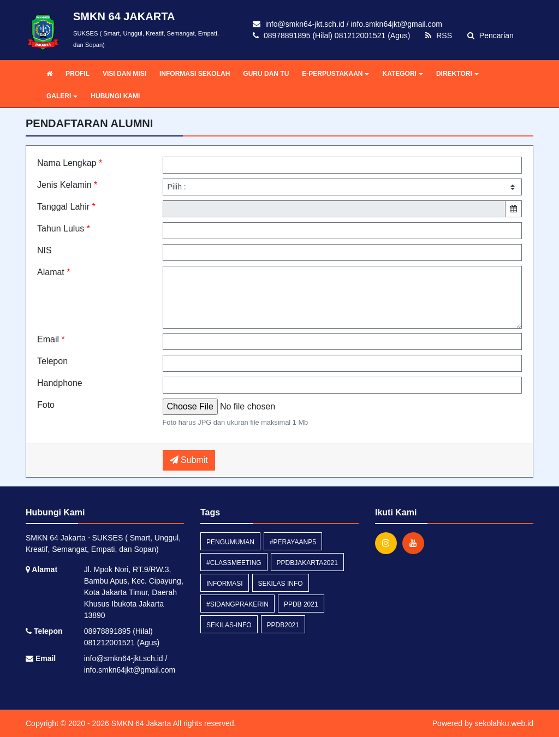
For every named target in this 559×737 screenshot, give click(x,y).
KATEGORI (402, 74)
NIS (44, 250)
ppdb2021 (283, 625)
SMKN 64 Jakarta (140, 723)
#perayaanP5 (293, 542)
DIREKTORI (457, 74)
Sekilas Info (280, 583)
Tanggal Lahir (66, 206)
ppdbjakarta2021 (307, 563)
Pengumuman (230, 542)
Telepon (52, 361)
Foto (46, 404)
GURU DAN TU (266, 74)
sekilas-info (229, 625)
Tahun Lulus (63, 228)
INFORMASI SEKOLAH (194, 74)
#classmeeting (233, 563)
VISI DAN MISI (124, 74)
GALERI (62, 96)
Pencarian (490, 35)
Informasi (224, 583)
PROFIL (78, 74)
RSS (438, 35)
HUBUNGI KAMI (115, 96)
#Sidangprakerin (237, 604)
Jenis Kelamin (67, 184)
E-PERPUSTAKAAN (335, 74)
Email (51, 339)
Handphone (59, 383)
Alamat (53, 272)
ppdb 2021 (301, 604)
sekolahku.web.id (504, 723)
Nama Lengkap (69, 163)
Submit (189, 460)
